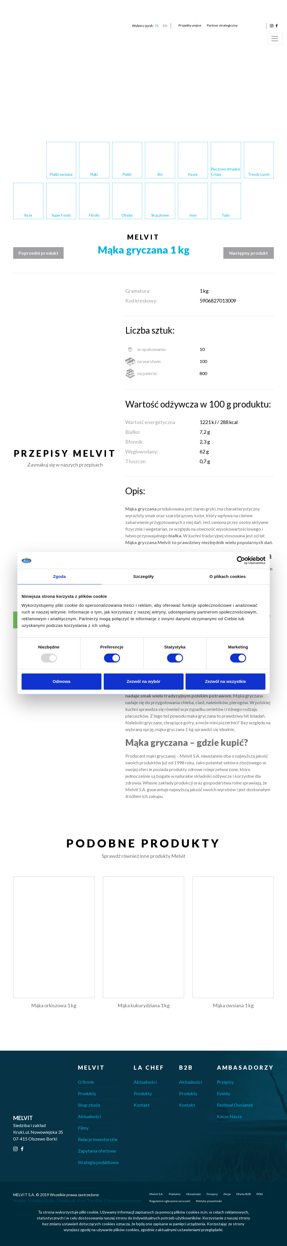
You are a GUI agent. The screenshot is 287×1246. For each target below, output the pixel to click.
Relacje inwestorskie (97, 1139)
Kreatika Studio (41, 1200)
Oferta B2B (243, 1194)
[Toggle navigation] (275, 38)
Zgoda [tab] (59, 576)
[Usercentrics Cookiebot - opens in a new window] (240, 560)
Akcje (227, 1194)
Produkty (87, 1093)
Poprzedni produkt (38, 253)
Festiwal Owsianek (235, 1104)
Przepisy (225, 1082)
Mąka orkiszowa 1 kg (53, 1005)
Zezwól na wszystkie (225, 681)
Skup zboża (89, 1104)
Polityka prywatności (209, 1201)
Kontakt (142, 1104)
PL (157, 26)
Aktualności (89, 1116)
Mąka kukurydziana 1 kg (143, 1005)
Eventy (223, 1093)
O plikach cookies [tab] (227, 576)
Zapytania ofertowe (97, 1150)
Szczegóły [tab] (143, 576)
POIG (259, 1194)
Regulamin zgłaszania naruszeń (169, 1201)
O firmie (86, 1082)
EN (165, 26)
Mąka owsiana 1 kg (233, 1005)
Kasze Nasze (229, 1116)
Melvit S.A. (156, 1194)
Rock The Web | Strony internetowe (109, 1200)
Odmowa (61, 681)
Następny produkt (248, 253)
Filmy (83, 1127)
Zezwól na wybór (143, 681)
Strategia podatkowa (98, 1162)
